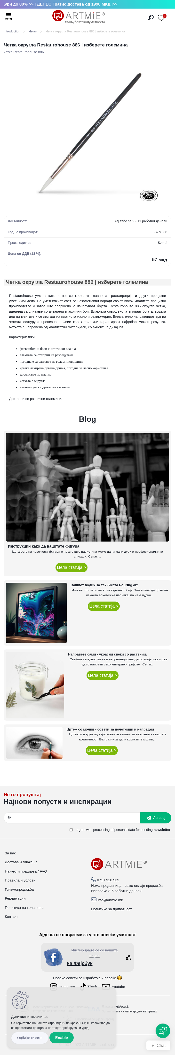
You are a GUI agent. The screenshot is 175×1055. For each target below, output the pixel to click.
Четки (33, 31)
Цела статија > (71, 567)
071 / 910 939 (108, 880)
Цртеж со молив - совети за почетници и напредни (110, 729)
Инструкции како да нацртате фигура (43, 546)
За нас (10, 853)
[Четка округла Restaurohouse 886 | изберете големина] (87, 131)
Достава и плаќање (21, 862)
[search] (151, 17)
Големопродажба (19, 889)
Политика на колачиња (24, 907)
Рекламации (15, 898)
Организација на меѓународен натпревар (129, 1011)
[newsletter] (156, 818)
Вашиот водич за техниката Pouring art (104, 585)
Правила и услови (20, 880)
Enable (61, 1038)
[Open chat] (163, 1031)
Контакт (11, 916)
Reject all (29, 1038)
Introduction (12, 31)
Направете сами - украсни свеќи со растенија (107, 654)
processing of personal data (114, 830)
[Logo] (78, 17)
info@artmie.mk (110, 900)
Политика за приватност (111, 909)
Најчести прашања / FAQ (26, 871)
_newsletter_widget (87, 800)
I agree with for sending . (123, 830)
